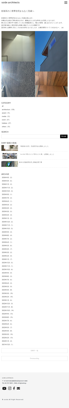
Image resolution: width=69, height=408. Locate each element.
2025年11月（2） (8, 188)
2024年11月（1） (8, 225)
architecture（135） (9, 109)
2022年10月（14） (8, 310)
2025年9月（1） (7, 194)
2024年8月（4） (7, 235)
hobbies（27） (7, 123)
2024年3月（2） (7, 252)
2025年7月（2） (7, 198)
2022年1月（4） (7, 341)
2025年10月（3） (8, 191)
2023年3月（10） (8, 293)
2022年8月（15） (8, 317)
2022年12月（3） (8, 303)
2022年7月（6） (7, 320)
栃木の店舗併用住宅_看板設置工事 (21, 162)
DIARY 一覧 (34, 350)
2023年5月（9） (7, 286)
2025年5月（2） (7, 205)
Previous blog (34, 358)
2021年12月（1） (8, 344)
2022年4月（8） (7, 331)
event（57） (6, 120)
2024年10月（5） (8, 228)
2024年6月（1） (7, 242)
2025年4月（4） (7, 208)
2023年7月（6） (7, 280)
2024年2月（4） (7, 256)
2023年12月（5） (8, 262)
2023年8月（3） (7, 276)
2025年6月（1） (7, 201)
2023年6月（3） (7, 283)
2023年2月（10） (8, 297)
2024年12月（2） (8, 222)
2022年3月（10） (8, 334)
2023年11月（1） (8, 266)
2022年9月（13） (8, 314)
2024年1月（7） (7, 259)
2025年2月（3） (7, 215)
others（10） (6, 126)
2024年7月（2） (7, 239)
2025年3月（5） (7, 211)
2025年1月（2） (7, 218)
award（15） (6, 113)
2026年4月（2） (7, 177)
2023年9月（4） (7, 273)
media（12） (6, 116)
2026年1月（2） (7, 184)
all (2, 106)
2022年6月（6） (7, 324)
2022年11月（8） (8, 307)
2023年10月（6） (8, 269)
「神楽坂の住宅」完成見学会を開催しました (25, 146)
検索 (63, 136)
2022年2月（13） (8, 338)
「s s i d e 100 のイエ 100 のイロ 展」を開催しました (27, 154)
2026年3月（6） (7, 181)
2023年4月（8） (7, 290)
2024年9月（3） (7, 232)
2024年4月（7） (7, 249)
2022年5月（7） (7, 327)
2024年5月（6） (7, 245)
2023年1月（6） (7, 300)
